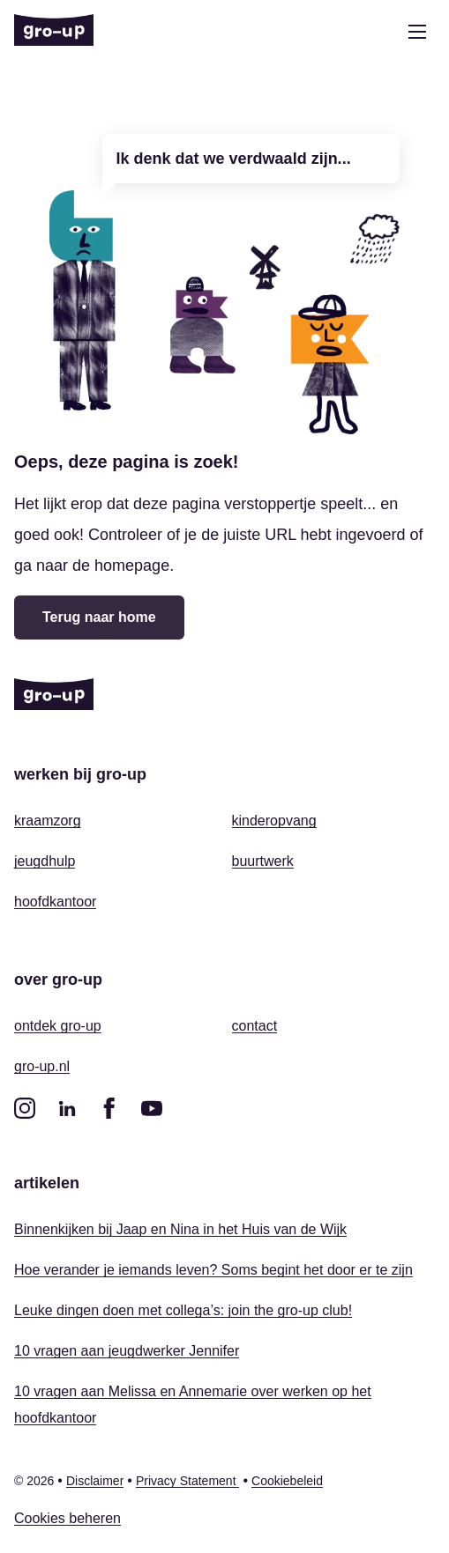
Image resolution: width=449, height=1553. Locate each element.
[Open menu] (417, 31)
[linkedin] (67, 1108)
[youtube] (151, 1108)
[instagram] (24, 1108)
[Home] (54, 31)
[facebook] (109, 1108)
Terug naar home (99, 617)
